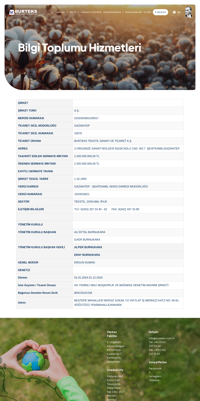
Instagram (155, 376)
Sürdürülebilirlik (112, 12)
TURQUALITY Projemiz (91, 12)
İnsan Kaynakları (133, 12)
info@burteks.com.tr (162, 338)
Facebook (155, 368)
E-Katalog (160, 12)
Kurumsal (60, 12)
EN (176, 12)
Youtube (154, 380)
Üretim (73, 12)
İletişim (147, 12)
